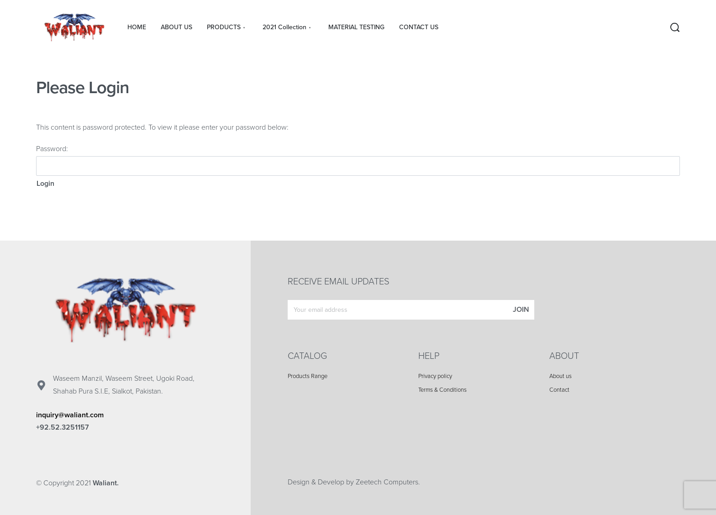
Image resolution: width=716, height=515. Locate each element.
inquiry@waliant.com (70, 415)
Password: (358, 160)
